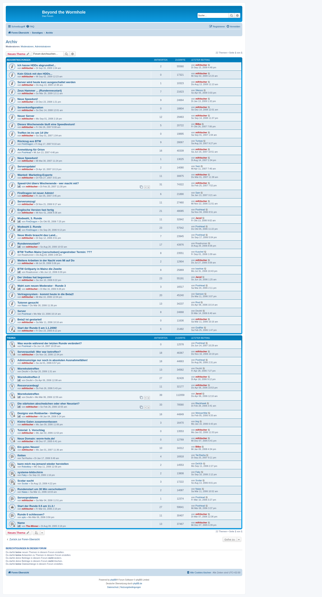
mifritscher (27, 68)
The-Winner (32, 526)
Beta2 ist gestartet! (29, 319)
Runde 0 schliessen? (30, 514)
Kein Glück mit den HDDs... (34, 73)
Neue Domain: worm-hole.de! (36, 438)
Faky (24, 475)
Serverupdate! (26, 166)
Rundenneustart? (28, 243)
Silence (199, 90)
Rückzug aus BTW (29, 141)
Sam (198, 166)
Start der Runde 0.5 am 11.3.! (36, 506)
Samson (200, 294)
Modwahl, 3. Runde (29, 218)
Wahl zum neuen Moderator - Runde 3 (41, 285)
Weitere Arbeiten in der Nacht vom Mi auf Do (46, 260)
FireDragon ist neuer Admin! (35, 193)
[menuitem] (30, 26)
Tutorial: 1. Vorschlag (31, 430)
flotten (21, 455)
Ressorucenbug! (28, 385)
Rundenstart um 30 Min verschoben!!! (41, 489)
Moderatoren (27, 46)
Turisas (199, 141)
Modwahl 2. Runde (29, 226)
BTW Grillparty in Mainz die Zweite (39, 268)
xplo (24, 517)
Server (21, 311)
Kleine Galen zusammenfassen (37, 421)
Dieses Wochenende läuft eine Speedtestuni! (46, 124)
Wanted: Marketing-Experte (34, 174)
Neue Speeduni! (27, 99)
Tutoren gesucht (27, 302)
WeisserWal (201, 413)
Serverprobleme (27, 497)
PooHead (26, 152)
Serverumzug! (26, 201)
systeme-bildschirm (30, 472)
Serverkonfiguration (30, 107)
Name (21, 522)
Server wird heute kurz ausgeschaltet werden (46, 82)
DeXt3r (199, 463)
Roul (198, 302)
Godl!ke (199, 327)
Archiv (11, 41)
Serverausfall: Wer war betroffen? (39, 351)
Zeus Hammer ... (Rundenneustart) (39, 90)
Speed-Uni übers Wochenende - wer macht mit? (48, 183)
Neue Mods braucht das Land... (37, 235)
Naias (25, 305)
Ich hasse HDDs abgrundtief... (36, 65)
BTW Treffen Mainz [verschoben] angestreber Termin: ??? (54, 252)
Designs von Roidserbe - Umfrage (39, 413)
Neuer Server (25, 115)
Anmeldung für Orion (31, 149)
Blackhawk (201, 403)
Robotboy (26, 466)
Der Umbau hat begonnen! (34, 277)
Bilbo (198, 124)
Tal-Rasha (201, 455)
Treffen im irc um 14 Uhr (32, 132)
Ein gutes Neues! (28, 447)
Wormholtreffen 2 (28, 377)
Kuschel (200, 251)
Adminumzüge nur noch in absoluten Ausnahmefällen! (52, 360)
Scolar (25, 483)
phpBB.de (137, 583)
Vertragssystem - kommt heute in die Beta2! (45, 294)
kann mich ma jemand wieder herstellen (43, 463)
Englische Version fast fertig (35, 209)
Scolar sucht (25, 480)
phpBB (113, 580)
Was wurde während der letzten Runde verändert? (49, 343)
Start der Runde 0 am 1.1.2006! (37, 327)
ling (197, 421)
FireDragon (27, 144)
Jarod (199, 218)
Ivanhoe (200, 268)
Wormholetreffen (28, 368)
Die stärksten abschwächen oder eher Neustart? (48, 403)
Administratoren (43, 46)
